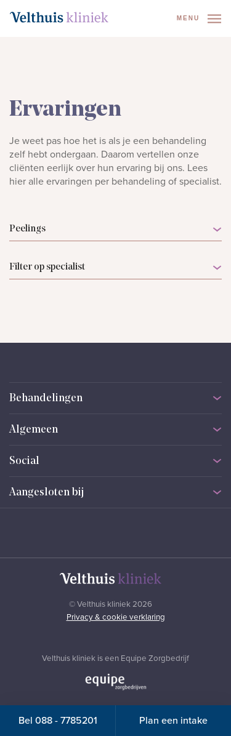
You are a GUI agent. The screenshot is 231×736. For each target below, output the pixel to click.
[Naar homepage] (59, 17)
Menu (199, 18)
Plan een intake (173, 720)
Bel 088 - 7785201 (57, 720)
